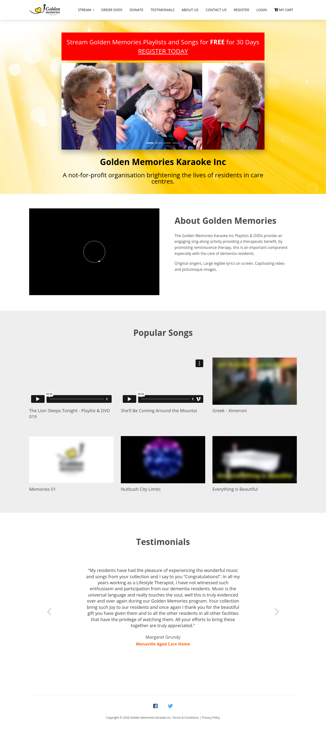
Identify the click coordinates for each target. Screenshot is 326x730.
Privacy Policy (211, 718)
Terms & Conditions (185, 718)
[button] (76, 106)
